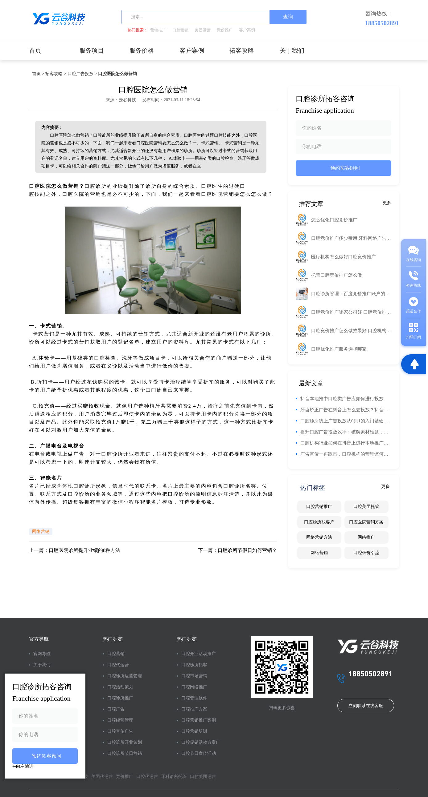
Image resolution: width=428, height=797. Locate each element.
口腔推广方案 (194, 709)
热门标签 (113, 639)
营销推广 (158, 30)
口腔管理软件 (194, 698)
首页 (35, 50)
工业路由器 (263, 186)
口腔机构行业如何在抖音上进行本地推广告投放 (345, 443)
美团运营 (203, 30)
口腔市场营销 (194, 676)
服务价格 (141, 50)
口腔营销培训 (194, 731)
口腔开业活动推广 (198, 653)
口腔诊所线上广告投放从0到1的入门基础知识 (345, 420)
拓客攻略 (241, 50)
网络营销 (40, 531)
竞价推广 (225, 30)
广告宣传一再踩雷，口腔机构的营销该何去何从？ (345, 454)
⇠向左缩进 (22, 766)
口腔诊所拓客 (194, 664)
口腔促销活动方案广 (200, 742)
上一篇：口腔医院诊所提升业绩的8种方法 (74, 550)
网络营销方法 (319, 537)
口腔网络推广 (194, 687)
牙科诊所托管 (174, 776)
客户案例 (247, 30)
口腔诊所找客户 (319, 522)
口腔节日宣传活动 (198, 753)
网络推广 (366, 537)
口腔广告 (116, 709)
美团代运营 (102, 776)
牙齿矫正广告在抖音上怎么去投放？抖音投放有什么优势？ (345, 409)
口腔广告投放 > (82, 73)
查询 (288, 16)
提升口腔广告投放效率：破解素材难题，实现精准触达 (345, 431)
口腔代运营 (118, 664)
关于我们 (292, 50)
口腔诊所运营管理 (124, 676)
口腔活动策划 (120, 687)
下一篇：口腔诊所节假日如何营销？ (237, 550)
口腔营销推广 (319, 506)
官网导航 (42, 653)
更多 (387, 202)
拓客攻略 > (55, 73)
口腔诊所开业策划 (124, 742)
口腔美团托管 (366, 506)
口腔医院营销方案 (366, 522)
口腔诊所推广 (120, 698)
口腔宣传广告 (120, 731)
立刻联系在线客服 (365, 705)
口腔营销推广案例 (198, 720)
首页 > (38, 73)
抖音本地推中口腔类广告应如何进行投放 (342, 398)
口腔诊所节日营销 (124, 753)
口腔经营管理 (120, 720)
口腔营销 (180, 30)
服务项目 (91, 50)
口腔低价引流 (366, 552)
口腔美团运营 (203, 776)
